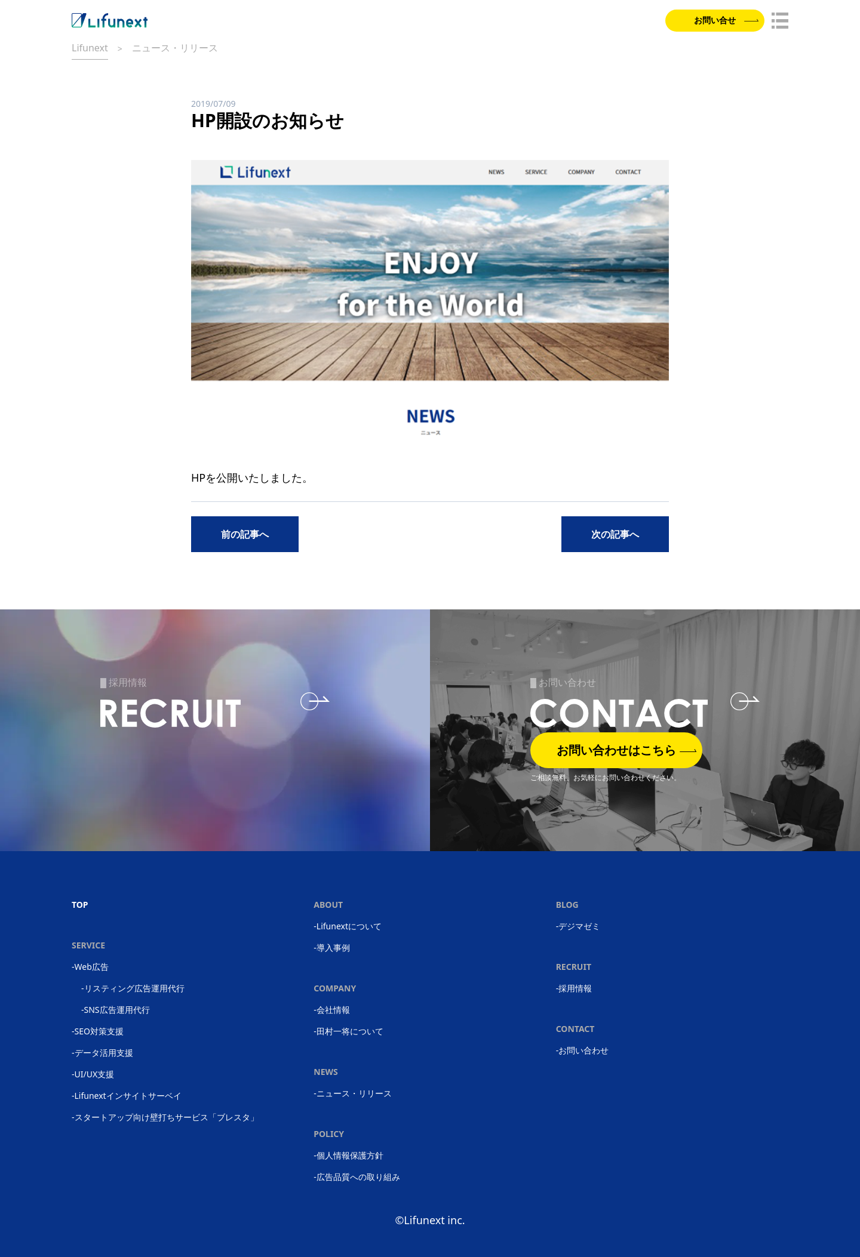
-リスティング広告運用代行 (133, 988)
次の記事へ (615, 534)
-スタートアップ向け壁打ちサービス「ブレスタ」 (165, 1117)
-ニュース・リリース (353, 1093)
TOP (80, 904)
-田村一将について (348, 1031)
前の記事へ (245, 534)
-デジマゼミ (578, 926)
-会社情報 (332, 1009)
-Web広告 (90, 966)
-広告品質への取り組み (357, 1176)
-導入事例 (332, 947)
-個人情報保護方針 (348, 1155)
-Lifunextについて (348, 926)
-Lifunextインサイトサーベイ (127, 1095)
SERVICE (88, 945)
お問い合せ (723, 21)
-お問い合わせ (582, 1050)
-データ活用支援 (102, 1052)
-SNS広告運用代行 (115, 1009)
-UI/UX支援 (93, 1074)
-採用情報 (574, 988)
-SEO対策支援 (98, 1031)
